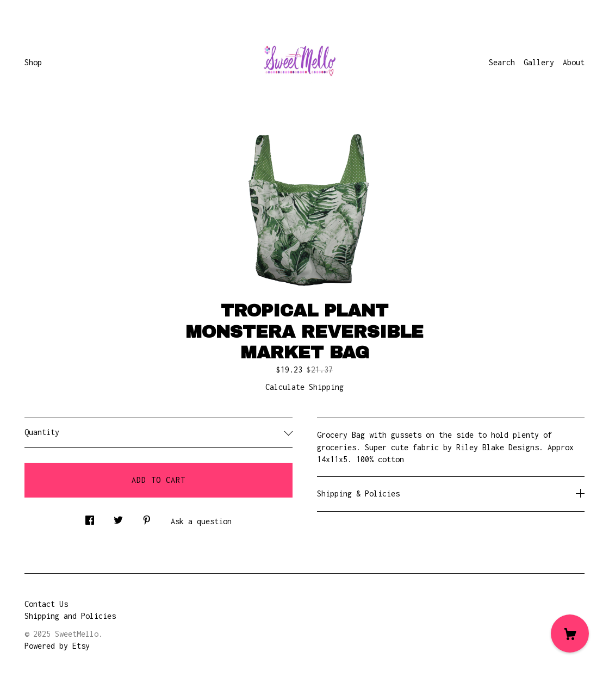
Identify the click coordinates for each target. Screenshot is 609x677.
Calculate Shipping (304, 387)
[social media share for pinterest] (146, 517)
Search (502, 62)
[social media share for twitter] (118, 517)
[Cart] (570, 633)
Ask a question (201, 521)
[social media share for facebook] (89, 517)
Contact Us (46, 603)
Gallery (539, 62)
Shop (33, 62)
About (574, 62)
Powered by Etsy (57, 645)
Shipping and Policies (70, 615)
